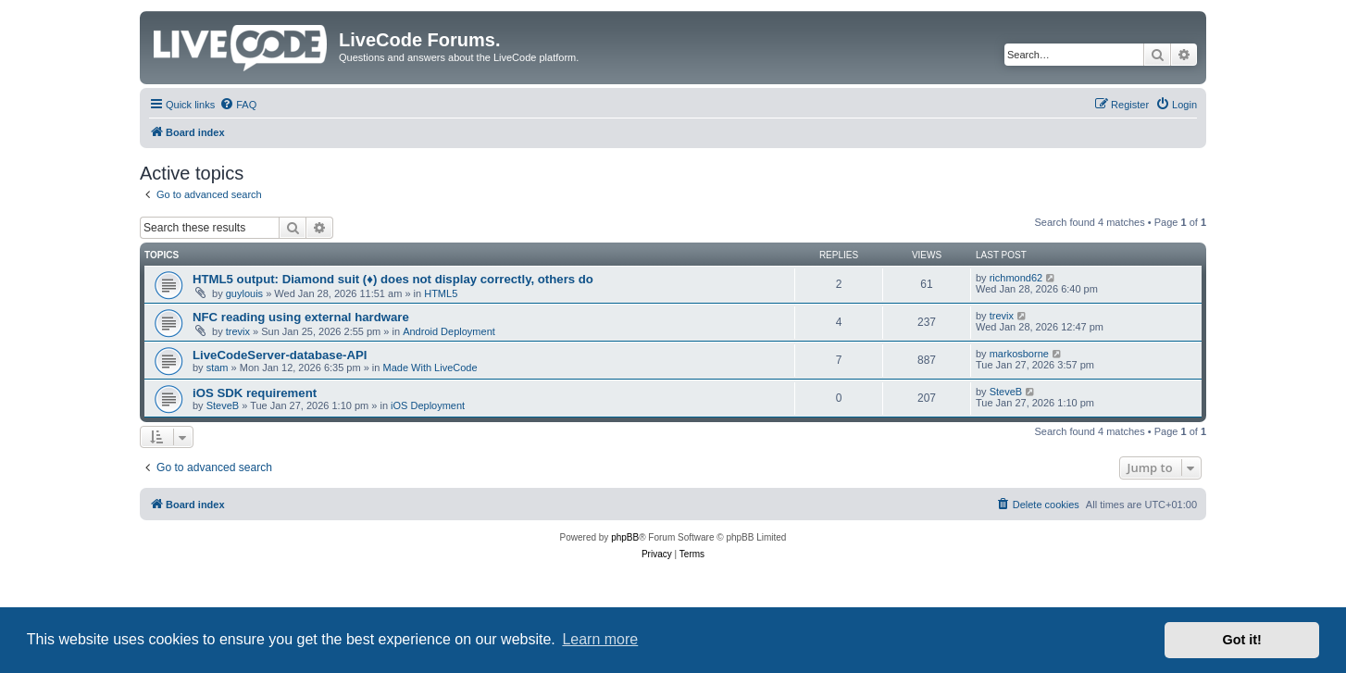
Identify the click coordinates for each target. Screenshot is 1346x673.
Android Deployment (449, 331)
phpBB (625, 537)
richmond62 (1016, 277)
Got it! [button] (1242, 639)
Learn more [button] (600, 639)
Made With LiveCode (429, 367)
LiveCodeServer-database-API (280, 355)
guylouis (244, 293)
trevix (238, 331)
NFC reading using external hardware (301, 317)
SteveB (222, 405)
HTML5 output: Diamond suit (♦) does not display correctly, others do (393, 279)
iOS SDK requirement (255, 393)
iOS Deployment (428, 405)
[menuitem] (237, 104)
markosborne (1019, 353)
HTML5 (440, 293)
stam (217, 367)
